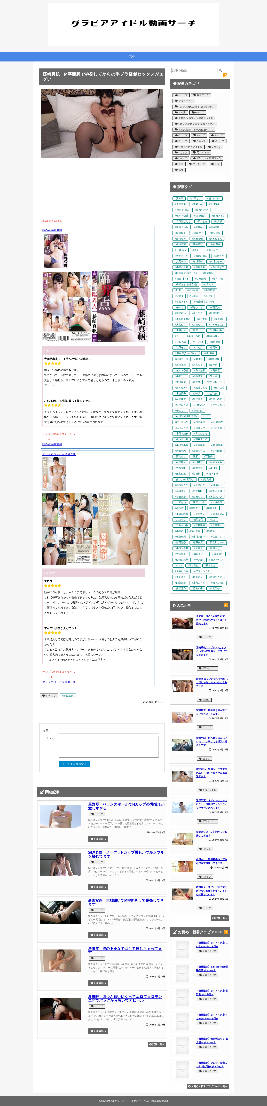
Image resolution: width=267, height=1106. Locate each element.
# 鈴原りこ (195, 198)
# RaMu (198, 359)
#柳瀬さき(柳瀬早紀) (186, 284)
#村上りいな (181, 422)
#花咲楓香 (180, 399)
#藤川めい (219, 319)
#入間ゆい (180, 261)
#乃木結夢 (199, 370)
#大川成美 (214, 204)
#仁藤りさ (216, 536)
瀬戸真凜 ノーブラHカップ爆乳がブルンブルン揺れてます (126, 854)
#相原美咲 (199, 422)
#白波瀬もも (215, 462)
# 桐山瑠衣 (214, 244)
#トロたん (197, 347)
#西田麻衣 (209, 353)
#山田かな (212, 250)
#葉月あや (197, 313)
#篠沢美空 (197, 468)
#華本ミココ (215, 491)
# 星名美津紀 (182, 210)
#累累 (195, 456)
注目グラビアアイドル (188, 147)
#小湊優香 (180, 393)
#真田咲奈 (180, 491)
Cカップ (218, 141)
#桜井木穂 (217, 278)
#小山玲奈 (197, 376)
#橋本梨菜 (180, 244)
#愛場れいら (215, 330)
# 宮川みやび (216, 559)
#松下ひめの (217, 582)
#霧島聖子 (195, 508)
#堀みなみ (210, 565)
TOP (132, 56)
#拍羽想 (196, 473)
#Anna (178, 565)
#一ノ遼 (198, 559)
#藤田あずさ (218, 215)
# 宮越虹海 (200, 215)
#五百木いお (181, 525)
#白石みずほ (217, 267)
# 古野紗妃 (197, 519)
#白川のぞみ (215, 261)
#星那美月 (199, 525)
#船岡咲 (213, 347)
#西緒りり (180, 456)
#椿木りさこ (181, 485)
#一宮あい (180, 502)
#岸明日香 (216, 405)
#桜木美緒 (216, 428)
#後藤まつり (198, 502)
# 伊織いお (217, 485)
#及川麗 (213, 468)
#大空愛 (198, 548)
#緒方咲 (218, 221)
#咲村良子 (180, 233)
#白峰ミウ (199, 428)
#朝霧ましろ (201, 439)
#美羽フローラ (214, 382)
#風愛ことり (201, 387)
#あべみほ (197, 342)
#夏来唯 (179, 198)
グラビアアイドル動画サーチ (130, 1101)
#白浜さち (219, 256)
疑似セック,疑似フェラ (207, 158)
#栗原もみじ (193, 336)
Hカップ (49, 695)
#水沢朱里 (195, 531)
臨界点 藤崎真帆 (52, 230)
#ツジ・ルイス (202, 571)
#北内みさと (181, 428)
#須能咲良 (180, 577)
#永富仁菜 (180, 473)
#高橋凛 (215, 370)
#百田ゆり (197, 496)
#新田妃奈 (180, 542)
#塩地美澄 (206, 479)
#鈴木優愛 (213, 359)
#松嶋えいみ (181, 227)
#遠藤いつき (181, 571)
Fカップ (198, 112)
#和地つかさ (181, 359)
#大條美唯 (180, 468)
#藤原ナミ (199, 514)
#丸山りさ (180, 519)
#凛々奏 (208, 296)
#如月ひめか (201, 256)
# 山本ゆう (180, 250)
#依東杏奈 (197, 577)
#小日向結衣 (181, 433)
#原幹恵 (213, 364)
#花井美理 (197, 244)
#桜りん (179, 307)
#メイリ (196, 250)
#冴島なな (199, 485)
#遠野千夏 (199, 267)
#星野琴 (198, 227)
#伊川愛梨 (180, 382)
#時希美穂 (193, 565)
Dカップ (199, 141)
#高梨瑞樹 (214, 233)
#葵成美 (210, 531)
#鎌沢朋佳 (214, 342)
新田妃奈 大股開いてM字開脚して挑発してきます (126, 902)
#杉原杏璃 (200, 278)
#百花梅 (208, 456)
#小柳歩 (179, 531)
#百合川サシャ (216, 542)
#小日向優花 (181, 548)
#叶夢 (178, 290)
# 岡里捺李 (217, 445)
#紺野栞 (196, 382)
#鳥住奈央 (197, 399)
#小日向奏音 (181, 445)
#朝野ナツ (197, 330)
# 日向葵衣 (217, 422)
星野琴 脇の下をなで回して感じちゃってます (125, 951)
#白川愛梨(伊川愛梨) (186, 416)
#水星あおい (215, 496)
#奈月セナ (180, 238)
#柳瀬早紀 (208, 273)
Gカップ (181, 135)
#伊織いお (180, 330)
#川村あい (199, 405)
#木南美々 (216, 525)
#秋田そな (180, 347)
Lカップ (181, 158)
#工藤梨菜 (199, 445)
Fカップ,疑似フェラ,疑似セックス (195, 124)
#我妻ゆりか (213, 336)
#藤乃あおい (201, 210)
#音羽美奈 (180, 496)
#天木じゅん (215, 238)
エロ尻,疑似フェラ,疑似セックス (194, 118)
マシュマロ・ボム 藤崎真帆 (59, 454)
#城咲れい (180, 313)
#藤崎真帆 (68, 695)
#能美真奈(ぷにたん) (186, 273)
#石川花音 (197, 462)
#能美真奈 (180, 582)
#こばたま (211, 393)
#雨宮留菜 (209, 290)
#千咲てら (180, 410)
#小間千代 (180, 376)
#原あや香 (197, 588)
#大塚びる (180, 554)
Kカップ (181, 152)
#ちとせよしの (216, 324)
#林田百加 (192, 290)
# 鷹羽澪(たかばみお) (186, 353)
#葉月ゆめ (180, 364)
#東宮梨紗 (202, 319)
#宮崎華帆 (214, 227)
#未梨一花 (197, 204)
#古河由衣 (216, 450)
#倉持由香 (219, 387)
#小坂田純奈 (181, 514)
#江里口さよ (181, 405)
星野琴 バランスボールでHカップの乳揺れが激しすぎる (126, 806)
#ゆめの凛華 (181, 559)
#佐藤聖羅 (180, 536)
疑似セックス (184, 101)
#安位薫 (213, 376)
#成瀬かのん (217, 514)
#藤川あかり (198, 536)
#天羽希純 (180, 450)
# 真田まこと (199, 554)
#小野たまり (181, 267)
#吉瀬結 (194, 296)
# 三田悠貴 (180, 342)
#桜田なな (214, 548)
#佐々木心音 (181, 370)
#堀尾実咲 (214, 313)
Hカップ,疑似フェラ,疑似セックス (195, 106)
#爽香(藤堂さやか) (204, 301)
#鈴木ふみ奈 (215, 399)
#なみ (212, 519)
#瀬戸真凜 (197, 542)
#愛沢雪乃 (180, 588)
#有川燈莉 (197, 261)
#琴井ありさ (181, 256)
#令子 (178, 336)
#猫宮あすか (181, 301)
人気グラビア (207, 951)
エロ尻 (180, 112)
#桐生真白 (197, 491)
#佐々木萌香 (181, 215)
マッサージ (197, 164)
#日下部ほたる (183, 221)
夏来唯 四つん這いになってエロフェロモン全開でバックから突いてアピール (125, 999)
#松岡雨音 (216, 502)
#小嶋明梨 (197, 410)
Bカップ (214, 147)
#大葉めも (180, 324)
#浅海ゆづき (196, 307)
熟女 (179, 170)
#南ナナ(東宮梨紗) (184, 479)
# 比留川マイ (182, 278)
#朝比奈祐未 (213, 198)
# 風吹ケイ (197, 233)
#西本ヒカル (181, 387)
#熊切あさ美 (215, 577)
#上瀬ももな (198, 450)
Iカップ (199, 135)
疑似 (179, 164)
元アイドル (201, 152)
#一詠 (206, 416)
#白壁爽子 (180, 462)
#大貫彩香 (197, 364)
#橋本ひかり (181, 439)
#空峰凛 (179, 296)
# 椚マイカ (212, 473)
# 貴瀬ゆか (217, 554)
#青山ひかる (201, 433)
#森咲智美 (180, 204)
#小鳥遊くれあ (183, 319)
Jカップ (217, 135)
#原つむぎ (202, 221)
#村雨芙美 (214, 307)
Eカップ (181, 141)
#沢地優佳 (197, 238)
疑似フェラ (201, 95)
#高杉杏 (179, 508)
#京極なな (197, 324)
